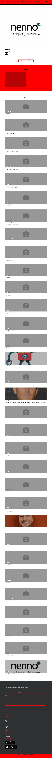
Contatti (7, 728)
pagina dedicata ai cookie (34, 2)
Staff (6, 723)
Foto (6, 727)
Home (6, 719)
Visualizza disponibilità (26, 60)
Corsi (6, 720)
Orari (6, 721)
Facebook (7, 735)
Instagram (7, 736)
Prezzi (6, 722)
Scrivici (9, 710)
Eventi (6, 726)
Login (6, 730)
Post (6, 725)
